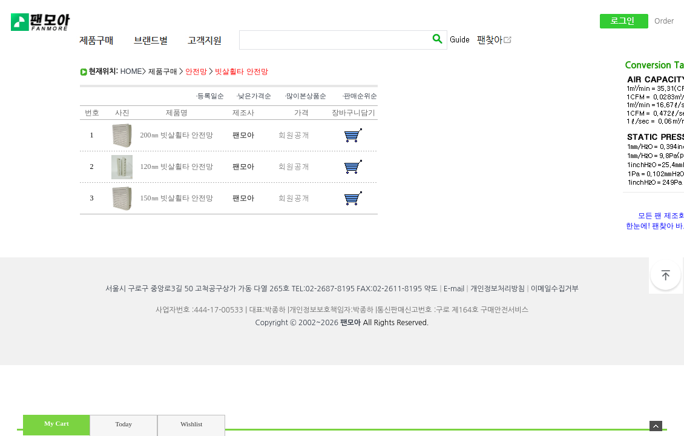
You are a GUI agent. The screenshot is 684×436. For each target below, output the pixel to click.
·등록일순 (210, 95)
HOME (131, 71)
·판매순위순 (360, 95)
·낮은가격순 (254, 95)
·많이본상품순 (306, 95)
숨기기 (655, 426)
